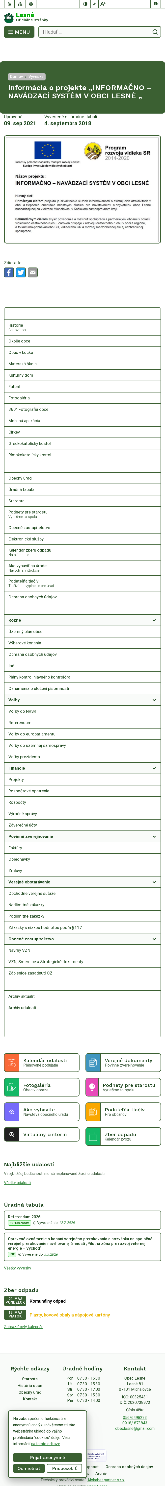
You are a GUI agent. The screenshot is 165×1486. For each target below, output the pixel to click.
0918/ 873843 (134, 1403)
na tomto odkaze (45, 1443)
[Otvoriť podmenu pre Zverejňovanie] (154, 589)
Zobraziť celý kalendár (23, 1307)
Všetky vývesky (17, 1248)
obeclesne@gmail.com (135, 1408)
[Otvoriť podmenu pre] (154, 294)
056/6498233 (135, 1397)
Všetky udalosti (17, 1163)
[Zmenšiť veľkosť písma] (95, 4)
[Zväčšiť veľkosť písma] (103, 4)
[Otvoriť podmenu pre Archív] (154, 965)
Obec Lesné (97, 1466)
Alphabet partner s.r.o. (106, 1460)
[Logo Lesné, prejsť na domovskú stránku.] (82, 17)
